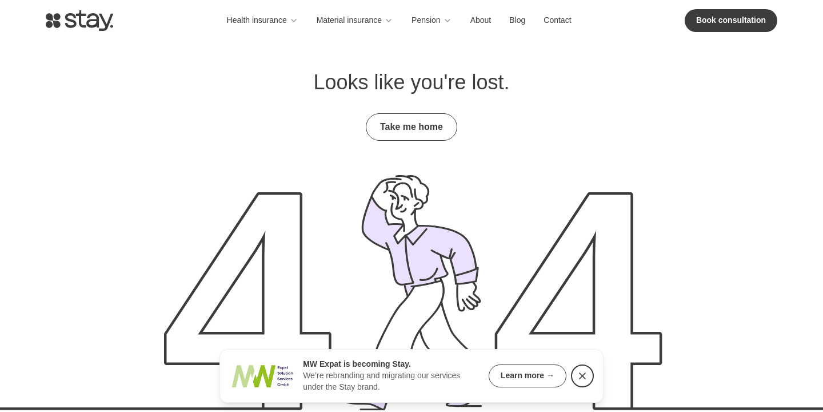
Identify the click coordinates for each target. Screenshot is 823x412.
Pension (432, 20)
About (481, 20)
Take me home (411, 127)
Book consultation (731, 20)
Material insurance (355, 20)
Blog (517, 20)
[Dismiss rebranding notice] (582, 376)
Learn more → (527, 375)
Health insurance (262, 20)
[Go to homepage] (79, 20)
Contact (557, 20)
